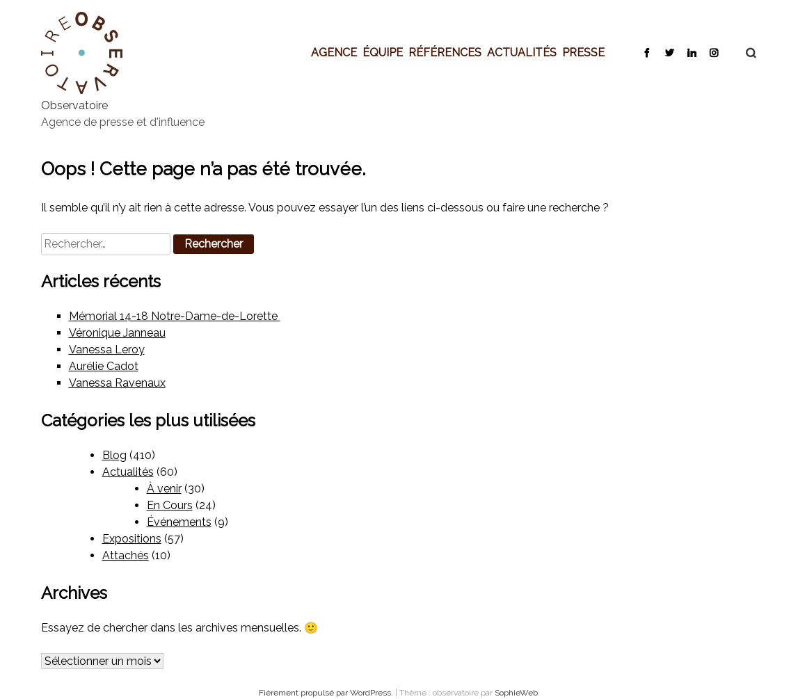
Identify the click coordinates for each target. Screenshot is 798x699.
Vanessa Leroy (107, 349)
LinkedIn (691, 52)
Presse (583, 52)
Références (444, 52)
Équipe (382, 52)
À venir (164, 488)
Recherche (744, 52)
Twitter (669, 52)
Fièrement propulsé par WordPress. (327, 693)
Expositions (131, 538)
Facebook (646, 52)
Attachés (125, 555)
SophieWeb (516, 693)
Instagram (713, 52)
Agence (334, 52)
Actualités (522, 52)
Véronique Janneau (117, 332)
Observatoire (74, 105)
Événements (179, 522)
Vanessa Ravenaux (117, 382)
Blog (114, 455)
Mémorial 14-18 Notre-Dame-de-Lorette (174, 316)
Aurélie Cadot (103, 366)
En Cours (170, 505)
